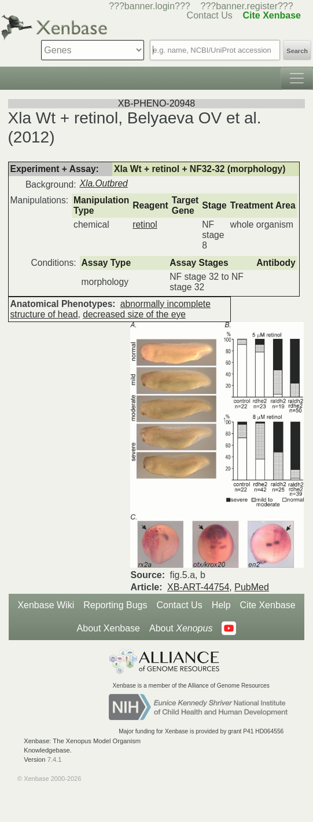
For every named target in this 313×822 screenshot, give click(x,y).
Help (221, 605)
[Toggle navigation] (297, 78)
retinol (144, 224)
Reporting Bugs (115, 605)
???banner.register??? (247, 6)
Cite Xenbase (268, 605)
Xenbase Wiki (45, 605)
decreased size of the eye (134, 314)
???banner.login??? (149, 6)
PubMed (251, 587)
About (180, 628)
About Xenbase (108, 628)
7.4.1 (54, 759)
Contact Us (179, 605)
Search (297, 51)
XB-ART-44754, (199, 587)
